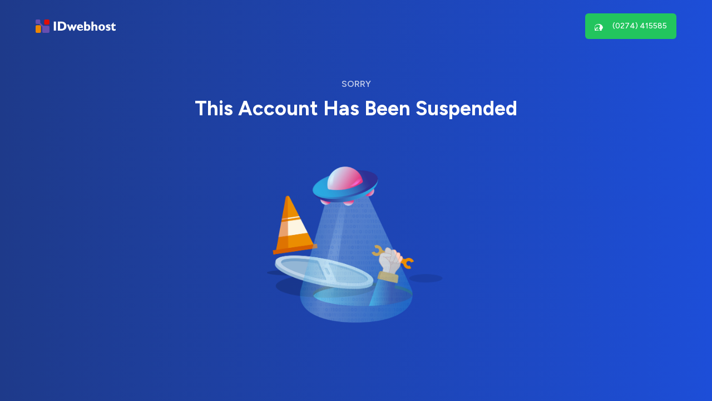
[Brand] (76, 26)
